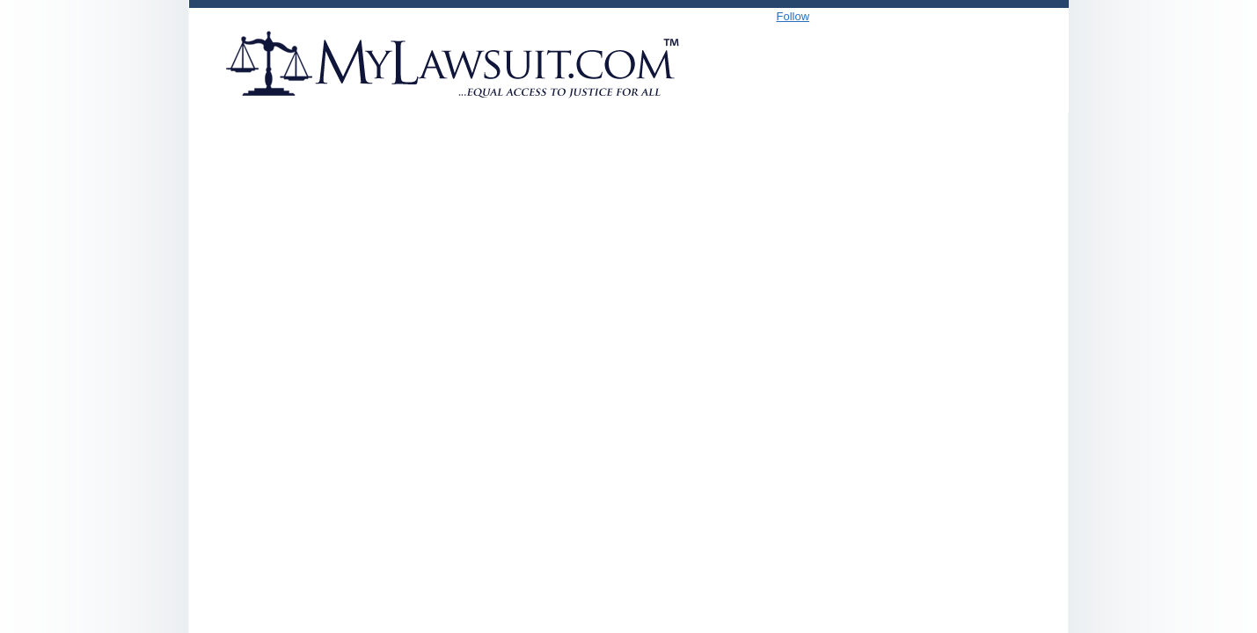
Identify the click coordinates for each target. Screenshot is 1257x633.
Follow (793, 16)
